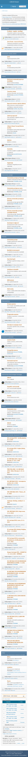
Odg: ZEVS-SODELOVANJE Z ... (11, 63)
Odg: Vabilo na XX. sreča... (10, 456)
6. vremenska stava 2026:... (10, 420)
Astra (16, 581)
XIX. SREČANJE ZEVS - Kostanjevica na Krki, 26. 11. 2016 (16, 482)
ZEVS (8, 57)
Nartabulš (17, 489)
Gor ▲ (21, 752)
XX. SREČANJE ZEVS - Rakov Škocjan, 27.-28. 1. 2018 (14, 459)
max (19, 232)
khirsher (19, 347)
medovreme (10, 353)
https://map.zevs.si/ (7, 17)
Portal (9, 66)
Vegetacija (10, 163)
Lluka (18, 123)
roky (18, 108)
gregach (22, 717)
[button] (1, 6)
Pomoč (11, 752)
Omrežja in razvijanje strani (14, 325)
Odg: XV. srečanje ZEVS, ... (10, 535)
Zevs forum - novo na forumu (15, 41)
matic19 (20, 247)
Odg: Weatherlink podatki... (10, 322)
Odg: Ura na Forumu (9, 39)
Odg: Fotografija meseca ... (10, 358)
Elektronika (10, 289)
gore (19, 322)
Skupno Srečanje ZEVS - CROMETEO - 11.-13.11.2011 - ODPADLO (16, 553)
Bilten (8, 657)
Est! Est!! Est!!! (19, 456)
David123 (19, 137)
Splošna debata (16, 670)
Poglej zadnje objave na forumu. (10, 733)
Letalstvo (9, 667)
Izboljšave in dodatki (12, 269)
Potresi (9, 395)
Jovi (14, 549)
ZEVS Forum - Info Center (10, 696)
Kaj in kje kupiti (11, 259)
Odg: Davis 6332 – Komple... (10, 256)
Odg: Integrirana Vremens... (10, 296)
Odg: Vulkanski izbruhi (9, 383)
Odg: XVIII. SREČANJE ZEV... (10, 498)
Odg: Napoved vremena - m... (11, 113)
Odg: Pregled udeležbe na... (11, 648)
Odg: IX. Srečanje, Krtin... (10, 613)
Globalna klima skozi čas (10, 146)
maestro (19, 478)
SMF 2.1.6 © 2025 (10, 753)
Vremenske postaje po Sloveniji (15, 178)
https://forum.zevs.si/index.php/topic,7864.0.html (14, 24)
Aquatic (15, 504)
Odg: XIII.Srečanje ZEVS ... (10, 568)
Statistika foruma (8, 724)
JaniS (23, 743)
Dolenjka (7, 729)
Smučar (22, 709)
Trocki (18, 101)
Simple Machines (18, 753)
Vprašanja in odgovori (13, 223)
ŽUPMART (20, 638)
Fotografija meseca (12, 350)
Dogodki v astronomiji (13, 386)
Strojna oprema (11, 304)
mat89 (15, 108)
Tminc (19, 72)
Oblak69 (18, 445)
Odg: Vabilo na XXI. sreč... (10, 445)
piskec (19, 311)
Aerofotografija (10, 672)
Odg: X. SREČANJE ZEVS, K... (10, 603)
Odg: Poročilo (7, 627)
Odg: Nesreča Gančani (9, 678)
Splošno (9, 140)
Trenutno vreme (11, 91)
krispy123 (19, 49)
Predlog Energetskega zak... (11, 430)
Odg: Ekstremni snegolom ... (10, 370)
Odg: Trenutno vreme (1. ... (10, 101)
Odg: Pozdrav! (8, 690)
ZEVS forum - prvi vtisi (17, 686)
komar (8, 96)
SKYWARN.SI (15, 684)
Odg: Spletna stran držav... (10, 196)
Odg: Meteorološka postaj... (10, 208)
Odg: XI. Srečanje (8, 593)
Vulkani (9, 377)
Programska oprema (12, 314)
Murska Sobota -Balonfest (10, 123)
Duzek (18, 498)
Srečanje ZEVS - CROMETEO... (11, 558)
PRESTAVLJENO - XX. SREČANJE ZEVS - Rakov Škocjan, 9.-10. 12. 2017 (15, 470)
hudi (20, 63)
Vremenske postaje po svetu (14, 188)
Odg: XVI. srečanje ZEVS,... (10, 526)
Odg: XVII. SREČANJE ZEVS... (10, 517)
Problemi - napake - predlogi (14, 31)
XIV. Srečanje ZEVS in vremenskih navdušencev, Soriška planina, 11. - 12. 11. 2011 (16, 540)
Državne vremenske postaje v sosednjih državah (15, 211)
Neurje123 (20, 370)
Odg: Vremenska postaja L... (10, 185)
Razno (9, 681)
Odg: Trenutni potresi (9, 401)
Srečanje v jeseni (8, 549)
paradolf (16, 84)
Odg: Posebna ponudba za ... (11, 247)
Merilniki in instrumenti (13, 250)
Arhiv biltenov (16, 660)
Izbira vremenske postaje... (10, 266)
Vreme (20, 332)
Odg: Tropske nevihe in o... (10, 137)
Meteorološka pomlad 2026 (10, 160)
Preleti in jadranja (18, 672)
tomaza (18, 526)
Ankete (9, 423)
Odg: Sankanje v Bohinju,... (10, 508)
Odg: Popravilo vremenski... (10, 232)
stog (17, 146)
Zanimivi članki (11, 340)
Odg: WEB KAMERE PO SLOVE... (11, 286)
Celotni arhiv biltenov (9, 664)
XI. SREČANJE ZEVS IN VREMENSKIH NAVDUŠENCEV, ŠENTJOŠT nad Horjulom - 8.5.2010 (16, 585)
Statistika (10, 149)
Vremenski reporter (12, 360)
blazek (14, 133)
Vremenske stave (11, 409)
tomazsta (17, 39)
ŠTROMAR (20, 84)
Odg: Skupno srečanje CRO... (11, 638)
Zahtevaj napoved (12, 116)
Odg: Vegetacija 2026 (9, 170)
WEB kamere (10, 280)
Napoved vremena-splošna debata (16, 103)
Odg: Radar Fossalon (9, 220)
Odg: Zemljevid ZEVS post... (10, 72)
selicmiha (19, 613)
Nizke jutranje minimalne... (10, 88)
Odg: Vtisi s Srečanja (9, 581)
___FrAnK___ (18, 743)
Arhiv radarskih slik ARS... (10, 277)
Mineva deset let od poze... (10, 347)
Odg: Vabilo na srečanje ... (10, 478)
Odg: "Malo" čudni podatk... (10, 311)
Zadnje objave (6, 699)
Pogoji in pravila (16, 752)
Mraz (17, 678)
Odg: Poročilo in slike (9, 489)
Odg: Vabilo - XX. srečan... (10, 466)
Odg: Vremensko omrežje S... (11, 332)
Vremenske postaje (12, 239)
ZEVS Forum (14, 2)
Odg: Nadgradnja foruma (10, 49)
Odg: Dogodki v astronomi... (10, 392)
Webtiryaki (7, 752)
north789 (21, 286)
